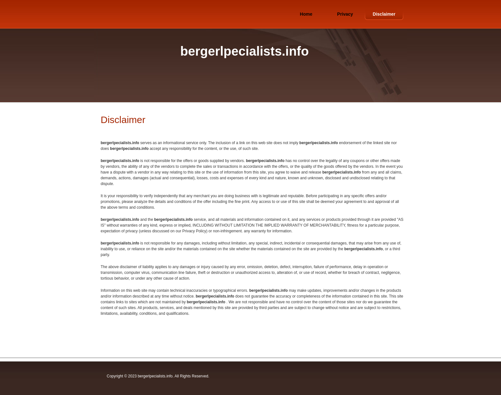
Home (306, 14)
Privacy (345, 14)
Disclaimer (384, 14)
